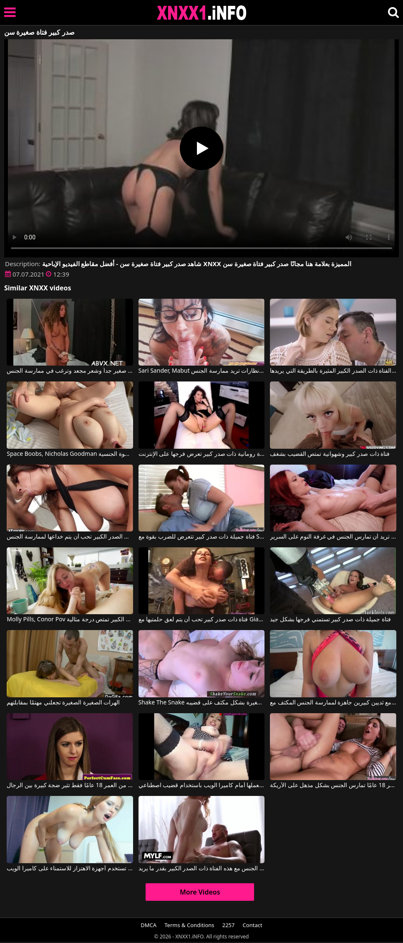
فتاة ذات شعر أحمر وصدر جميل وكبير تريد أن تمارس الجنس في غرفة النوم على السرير (333, 537)
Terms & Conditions (189, 925)
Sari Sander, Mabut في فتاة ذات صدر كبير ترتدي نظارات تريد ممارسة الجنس (202, 371)
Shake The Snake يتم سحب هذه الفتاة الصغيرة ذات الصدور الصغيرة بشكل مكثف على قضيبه (202, 702)
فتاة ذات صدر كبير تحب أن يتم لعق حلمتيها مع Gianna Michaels (202, 619)
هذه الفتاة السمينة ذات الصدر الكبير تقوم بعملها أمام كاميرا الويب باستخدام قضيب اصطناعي (202, 785)
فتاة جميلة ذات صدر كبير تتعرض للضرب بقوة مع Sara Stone (202, 537)
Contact (252, 925)
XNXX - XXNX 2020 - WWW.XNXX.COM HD (202, 12)
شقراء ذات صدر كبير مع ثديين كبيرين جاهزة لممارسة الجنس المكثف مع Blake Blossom (333, 702)
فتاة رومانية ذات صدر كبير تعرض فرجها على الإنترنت (202, 454)
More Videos (200, 892)
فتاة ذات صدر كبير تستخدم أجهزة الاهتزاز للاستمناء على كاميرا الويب (70, 868)
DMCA (148, 925)
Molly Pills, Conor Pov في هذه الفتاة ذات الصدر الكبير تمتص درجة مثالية (70, 619)
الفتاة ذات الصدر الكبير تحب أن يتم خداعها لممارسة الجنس (70, 537)
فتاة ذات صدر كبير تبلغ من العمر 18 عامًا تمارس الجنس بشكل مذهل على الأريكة (333, 785)
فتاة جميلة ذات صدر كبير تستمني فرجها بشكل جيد (330, 619)
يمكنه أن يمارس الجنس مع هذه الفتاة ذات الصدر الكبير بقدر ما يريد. (202, 868)
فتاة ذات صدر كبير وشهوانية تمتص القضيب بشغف (330, 454)
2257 (228, 925)
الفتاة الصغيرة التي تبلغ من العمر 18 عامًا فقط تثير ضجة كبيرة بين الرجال (70, 785)
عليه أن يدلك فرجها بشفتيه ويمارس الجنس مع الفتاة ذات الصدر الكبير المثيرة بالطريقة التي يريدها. (333, 371)
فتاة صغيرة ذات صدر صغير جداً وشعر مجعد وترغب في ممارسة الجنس (70, 371)
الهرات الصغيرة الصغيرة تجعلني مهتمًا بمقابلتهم (63, 702)
